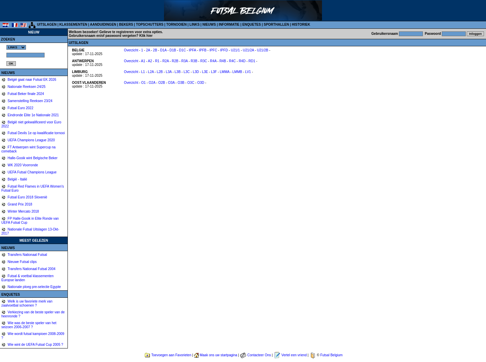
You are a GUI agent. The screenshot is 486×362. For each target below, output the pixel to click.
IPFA (192, 50)
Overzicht (131, 50)
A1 (143, 61)
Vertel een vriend (294, 355)
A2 (150, 61)
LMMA (224, 72)
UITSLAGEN (47, 24)
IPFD (224, 50)
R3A (184, 61)
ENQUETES (251, 24)
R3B (194, 61)
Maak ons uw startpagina (218, 355)
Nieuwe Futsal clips (22, 262)
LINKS (194, 24)
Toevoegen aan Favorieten (171, 355)
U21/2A (248, 50)
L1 (143, 72)
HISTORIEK (301, 24)
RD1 (251, 61)
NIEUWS (209, 24)
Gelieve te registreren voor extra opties (130, 32)
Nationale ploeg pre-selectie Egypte (34, 287)
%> (16, 47)
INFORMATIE (229, 24)
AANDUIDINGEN (103, 24)
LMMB (237, 72)
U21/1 (235, 50)
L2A (151, 72)
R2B (175, 61)
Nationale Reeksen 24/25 (26, 87)
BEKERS (126, 24)
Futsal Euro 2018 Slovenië (27, 197)
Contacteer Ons (259, 355)
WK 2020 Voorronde (22, 165)
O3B (181, 83)
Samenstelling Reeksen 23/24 (30, 101)
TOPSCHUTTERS (150, 24)
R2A (165, 61)
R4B (222, 61)
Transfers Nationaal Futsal (27, 255)
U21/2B (262, 50)
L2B (160, 72)
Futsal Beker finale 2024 (25, 94)
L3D (196, 72)
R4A (213, 61)
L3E (205, 72)
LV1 (248, 72)
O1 (143, 83)
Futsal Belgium (331, 355)
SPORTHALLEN (276, 24)
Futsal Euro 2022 (20, 108)
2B (155, 50)
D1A (163, 50)
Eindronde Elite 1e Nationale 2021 (33, 115)
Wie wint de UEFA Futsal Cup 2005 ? (35, 344)
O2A (152, 83)
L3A (168, 72)
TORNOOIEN (176, 24)
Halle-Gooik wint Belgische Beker (32, 158)
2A (148, 50)
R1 (157, 61)
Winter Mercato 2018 (23, 211)
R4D (242, 61)
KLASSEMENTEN (73, 24)
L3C (187, 72)
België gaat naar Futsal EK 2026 (31, 79)
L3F (214, 72)
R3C (203, 61)
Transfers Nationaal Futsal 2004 (31, 269)
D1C (182, 50)
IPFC (213, 50)
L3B (177, 72)
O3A (171, 83)
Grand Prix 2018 (19, 204)
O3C (190, 83)
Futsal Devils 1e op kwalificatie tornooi (36, 133)
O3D (201, 83)
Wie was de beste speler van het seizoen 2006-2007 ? (28, 325)
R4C (232, 61)
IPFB (203, 50)
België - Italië (17, 179)
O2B (161, 83)
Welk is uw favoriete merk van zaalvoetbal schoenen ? (26, 303)
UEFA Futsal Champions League (32, 172)
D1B (172, 50)
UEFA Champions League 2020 (31, 140)
